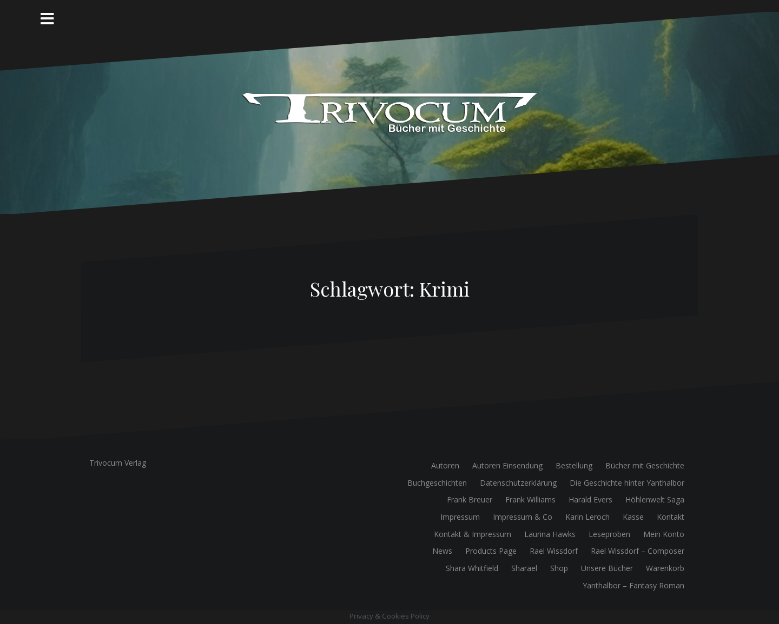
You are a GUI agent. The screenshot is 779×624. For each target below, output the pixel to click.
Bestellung (574, 465)
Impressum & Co (522, 517)
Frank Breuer (469, 499)
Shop (559, 568)
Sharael (524, 568)
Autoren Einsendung (507, 465)
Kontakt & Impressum (472, 534)
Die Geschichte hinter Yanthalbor (627, 483)
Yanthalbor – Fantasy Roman (633, 585)
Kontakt (670, 517)
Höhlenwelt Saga (654, 499)
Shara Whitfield (472, 568)
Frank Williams (530, 499)
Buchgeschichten (437, 483)
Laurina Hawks (550, 534)
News (442, 551)
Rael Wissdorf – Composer (637, 551)
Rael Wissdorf (554, 551)
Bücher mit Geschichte (644, 465)
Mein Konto (663, 534)
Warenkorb (665, 568)
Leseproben (609, 534)
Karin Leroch (587, 517)
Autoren (445, 465)
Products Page (491, 551)
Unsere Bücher (607, 568)
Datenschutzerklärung (518, 483)
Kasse (633, 517)
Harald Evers (590, 499)
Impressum (460, 517)
